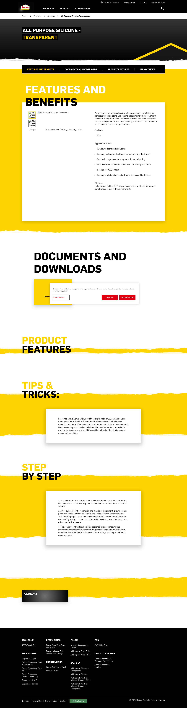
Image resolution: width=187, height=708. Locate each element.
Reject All (109, 297)
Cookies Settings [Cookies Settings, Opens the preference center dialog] (58, 297)
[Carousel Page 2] (32, 123)
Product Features (118, 69)
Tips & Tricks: (148, 69)
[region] (94, 293)
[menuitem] (48, 8)
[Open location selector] (109, 2)
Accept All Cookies (127, 297)
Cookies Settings (78, 701)
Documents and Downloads (81, 69)
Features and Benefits (40, 69)
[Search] (162, 8)
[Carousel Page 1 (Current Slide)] (32, 115)
